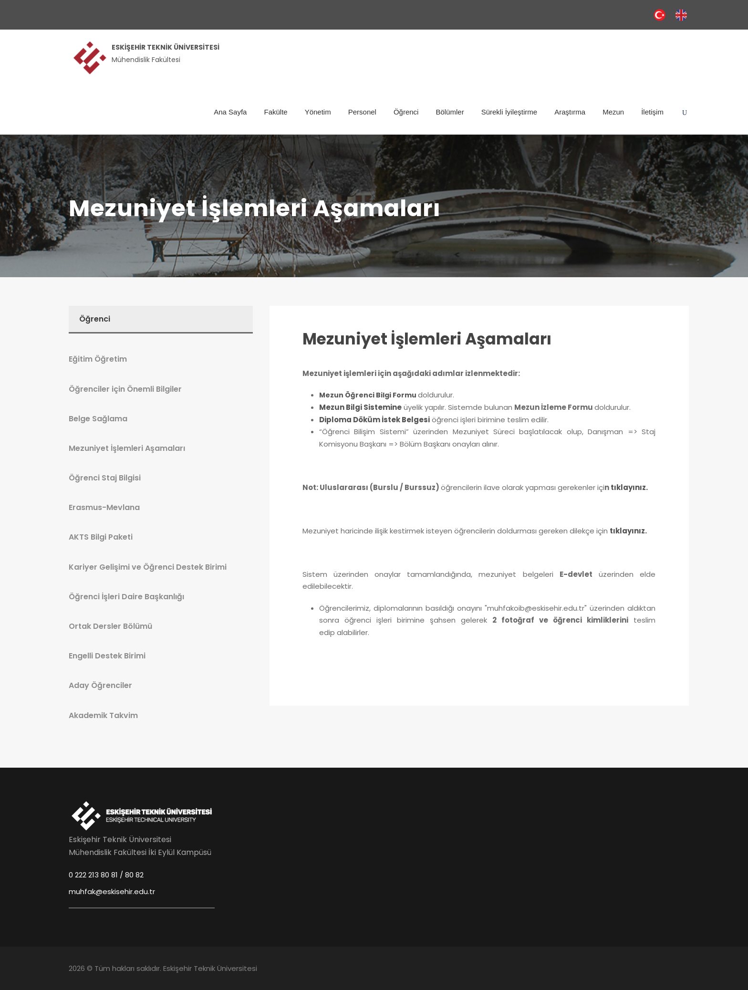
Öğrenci (406, 112)
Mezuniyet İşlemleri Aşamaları (426, 339)
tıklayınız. (629, 487)
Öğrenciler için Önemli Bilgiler (125, 389)
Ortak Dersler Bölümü (110, 626)
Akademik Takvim (103, 715)
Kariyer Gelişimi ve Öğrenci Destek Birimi (148, 567)
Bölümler (450, 112)
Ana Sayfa (230, 112)
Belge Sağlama (98, 418)
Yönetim (318, 112)
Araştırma (569, 112)
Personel (362, 112)
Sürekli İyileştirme (509, 112)
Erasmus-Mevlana (104, 507)
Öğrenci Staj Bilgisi (105, 477)
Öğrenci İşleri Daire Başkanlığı (126, 596)
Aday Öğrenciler (100, 685)
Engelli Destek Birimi (107, 655)
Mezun (613, 112)
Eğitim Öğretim (98, 359)
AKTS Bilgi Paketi (101, 536)
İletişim (652, 112)
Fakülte (275, 112)
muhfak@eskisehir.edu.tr (112, 891)
